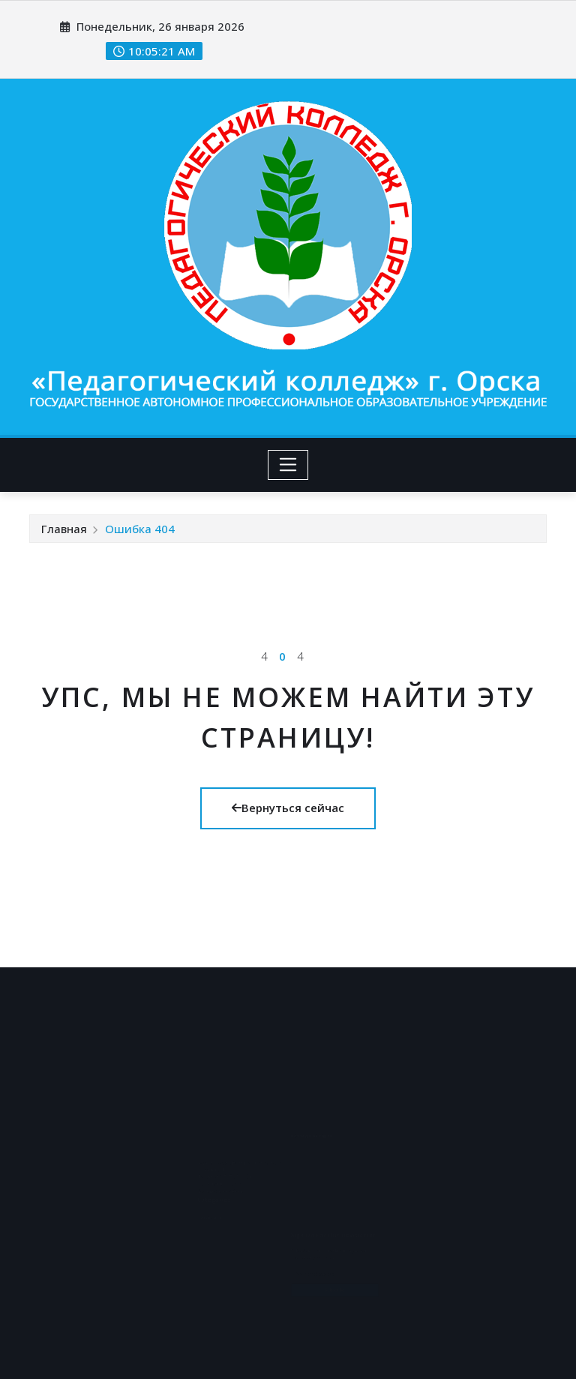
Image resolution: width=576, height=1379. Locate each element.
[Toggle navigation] (288, 465)
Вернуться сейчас (288, 807)
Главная (64, 528)
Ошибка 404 (140, 528)
